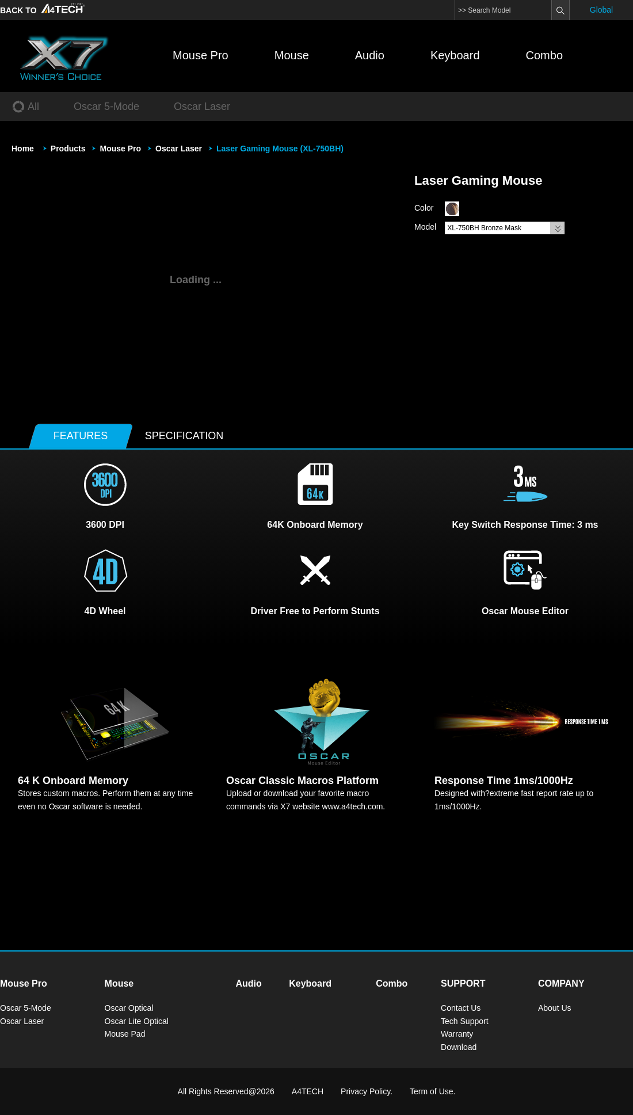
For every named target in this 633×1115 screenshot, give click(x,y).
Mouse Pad (125, 1033)
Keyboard (455, 55)
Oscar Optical (129, 1008)
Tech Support (465, 1021)
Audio (369, 55)
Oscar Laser (178, 148)
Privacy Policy (365, 1091)
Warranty (457, 1033)
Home (23, 148)
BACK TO (43, 10)
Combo (544, 55)
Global (601, 9)
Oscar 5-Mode (25, 1008)
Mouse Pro (200, 55)
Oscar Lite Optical (137, 1021)
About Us (554, 1008)
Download (458, 1047)
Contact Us (461, 1008)
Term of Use (431, 1091)
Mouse (291, 55)
